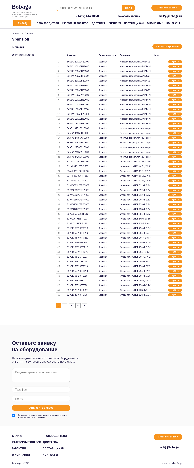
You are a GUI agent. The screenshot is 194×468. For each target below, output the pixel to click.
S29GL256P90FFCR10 (77, 247)
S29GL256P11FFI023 (77, 256)
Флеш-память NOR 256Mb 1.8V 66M (135, 199)
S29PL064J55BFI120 (77, 218)
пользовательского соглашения (31, 417)
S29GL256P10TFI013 (77, 271)
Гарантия (114, 23)
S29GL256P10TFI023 (77, 266)
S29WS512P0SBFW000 (78, 190)
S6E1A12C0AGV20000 (78, 61)
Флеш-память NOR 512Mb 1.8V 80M (135, 185)
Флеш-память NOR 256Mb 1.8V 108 (135, 214)
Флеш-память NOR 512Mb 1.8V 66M (135, 195)
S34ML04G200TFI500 (77, 166)
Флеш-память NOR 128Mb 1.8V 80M (135, 204)
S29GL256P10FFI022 (77, 280)
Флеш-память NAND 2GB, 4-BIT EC (135, 161)
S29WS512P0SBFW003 (78, 185)
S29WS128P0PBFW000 (78, 209)
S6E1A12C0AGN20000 (78, 71)
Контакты (173, 23)
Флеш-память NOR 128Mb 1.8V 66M (135, 209)
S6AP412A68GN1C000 (78, 152)
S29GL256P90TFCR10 (77, 237)
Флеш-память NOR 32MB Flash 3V (135, 223)
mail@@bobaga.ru (170, 16)
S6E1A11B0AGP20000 (78, 114)
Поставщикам (134, 23)
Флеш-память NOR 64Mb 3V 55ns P (135, 218)
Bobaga (21, 6)
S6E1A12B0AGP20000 (78, 80)
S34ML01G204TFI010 (77, 176)
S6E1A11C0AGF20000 (77, 109)
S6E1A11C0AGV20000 (78, 95)
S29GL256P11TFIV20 (77, 252)
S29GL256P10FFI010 (77, 285)
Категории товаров (75, 23)
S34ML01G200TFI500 (77, 180)
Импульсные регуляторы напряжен (135, 128)
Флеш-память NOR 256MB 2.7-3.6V (135, 285)
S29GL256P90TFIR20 (77, 228)
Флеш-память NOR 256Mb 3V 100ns (135, 266)
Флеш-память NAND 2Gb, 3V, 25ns (135, 171)
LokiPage (177, 463)
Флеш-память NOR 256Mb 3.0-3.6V (135, 228)
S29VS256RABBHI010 (77, 214)
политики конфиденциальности (51, 415)
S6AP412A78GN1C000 (78, 147)
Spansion (103, 61)
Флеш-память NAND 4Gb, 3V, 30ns (135, 166)
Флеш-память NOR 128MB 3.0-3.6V (135, 290)
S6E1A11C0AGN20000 (78, 104)
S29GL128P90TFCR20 (77, 290)
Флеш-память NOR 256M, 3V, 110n (135, 256)
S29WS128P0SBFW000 (78, 204)
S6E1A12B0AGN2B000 (78, 85)
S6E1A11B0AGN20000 (78, 123)
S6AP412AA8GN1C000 (78, 142)
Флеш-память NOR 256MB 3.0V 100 (135, 275)
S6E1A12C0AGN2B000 (78, 66)
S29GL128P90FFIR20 (77, 294)
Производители (48, 23)
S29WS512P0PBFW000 (78, 195)
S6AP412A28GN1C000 (78, 156)
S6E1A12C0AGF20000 (77, 76)
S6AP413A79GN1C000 (78, 128)
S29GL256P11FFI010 (77, 261)
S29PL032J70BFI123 (77, 223)
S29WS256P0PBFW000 (78, 199)
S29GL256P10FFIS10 (77, 275)
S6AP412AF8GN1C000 (78, 137)
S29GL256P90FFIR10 (77, 242)
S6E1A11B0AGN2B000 (78, 118)
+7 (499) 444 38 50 (86, 16)
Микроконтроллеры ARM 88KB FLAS (135, 61)
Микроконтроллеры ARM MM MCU (135, 66)
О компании (155, 23)
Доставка (98, 23)
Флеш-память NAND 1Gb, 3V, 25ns (135, 176)
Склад (22, 23)
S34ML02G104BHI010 (77, 171)
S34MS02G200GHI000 (78, 161)
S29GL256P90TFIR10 (77, 233)
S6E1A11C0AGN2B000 (78, 99)
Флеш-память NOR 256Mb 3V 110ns (135, 261)
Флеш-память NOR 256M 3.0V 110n (135, 252)
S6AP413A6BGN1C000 (78, 133)
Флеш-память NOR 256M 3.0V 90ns (135, 237)
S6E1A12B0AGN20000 (78, 90)
